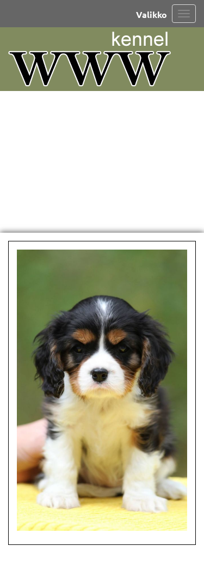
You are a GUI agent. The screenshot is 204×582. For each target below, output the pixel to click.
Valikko (151, 14)
